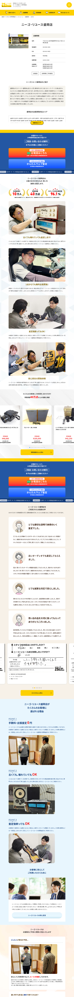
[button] (29, 447)
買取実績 (37, 12)
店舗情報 (24, 12)
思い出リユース (63, 13)
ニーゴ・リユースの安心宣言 (37, 915)
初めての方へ (10, 12)
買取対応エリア (37, 123)
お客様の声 (50, 12)
